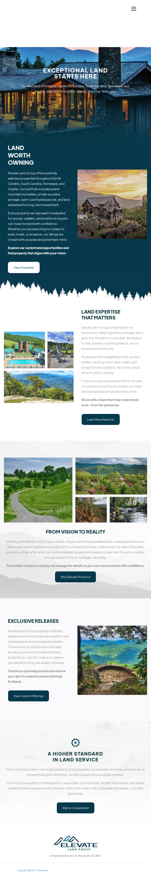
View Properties (24, 267)
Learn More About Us (100, 419)
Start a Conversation (75, 808)
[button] (133, 8)
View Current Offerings (28, 695)
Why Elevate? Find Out (75, 577)
